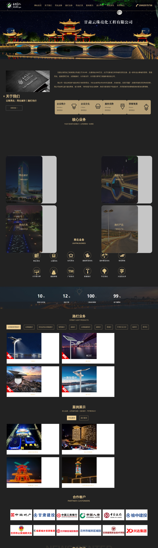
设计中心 (100, 5)
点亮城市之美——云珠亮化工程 (16, 480)
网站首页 (38, 5)
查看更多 (14, 108)
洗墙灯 (89, 521)
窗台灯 (89, 536)
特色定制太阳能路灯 (46, 275)
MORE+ (114, 438)
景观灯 (109, 275)
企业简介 (48, 521)
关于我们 (48, 5)
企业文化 (48, 524)
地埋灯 (89, 544)
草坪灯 (145, 275)
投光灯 (89, 524)
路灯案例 (84, 332)
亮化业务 (58, 5)
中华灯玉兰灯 (121, 275)
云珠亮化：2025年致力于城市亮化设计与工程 (20, 461)
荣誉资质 (123, 438)
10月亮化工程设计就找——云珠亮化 (17, 489)
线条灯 (89, 528)
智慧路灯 (62, 275)
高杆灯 (134, 275)
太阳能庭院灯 (85, 275)
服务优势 (48, 532)
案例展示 (89, 5)
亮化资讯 (110, 5)
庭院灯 (98, 275)
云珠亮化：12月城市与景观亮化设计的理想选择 (21, 470)
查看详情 (31, 456)
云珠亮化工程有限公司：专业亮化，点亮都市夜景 (22, 498)
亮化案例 (71, 332)
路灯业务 (69, 5)
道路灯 (73, 275)
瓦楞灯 (89, 540)
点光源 (89, 532)
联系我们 (120, 5)
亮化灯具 (79, 5)
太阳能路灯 (29, 275)
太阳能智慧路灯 (13, 275)
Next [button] (145, 31)
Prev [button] (10, 31)
